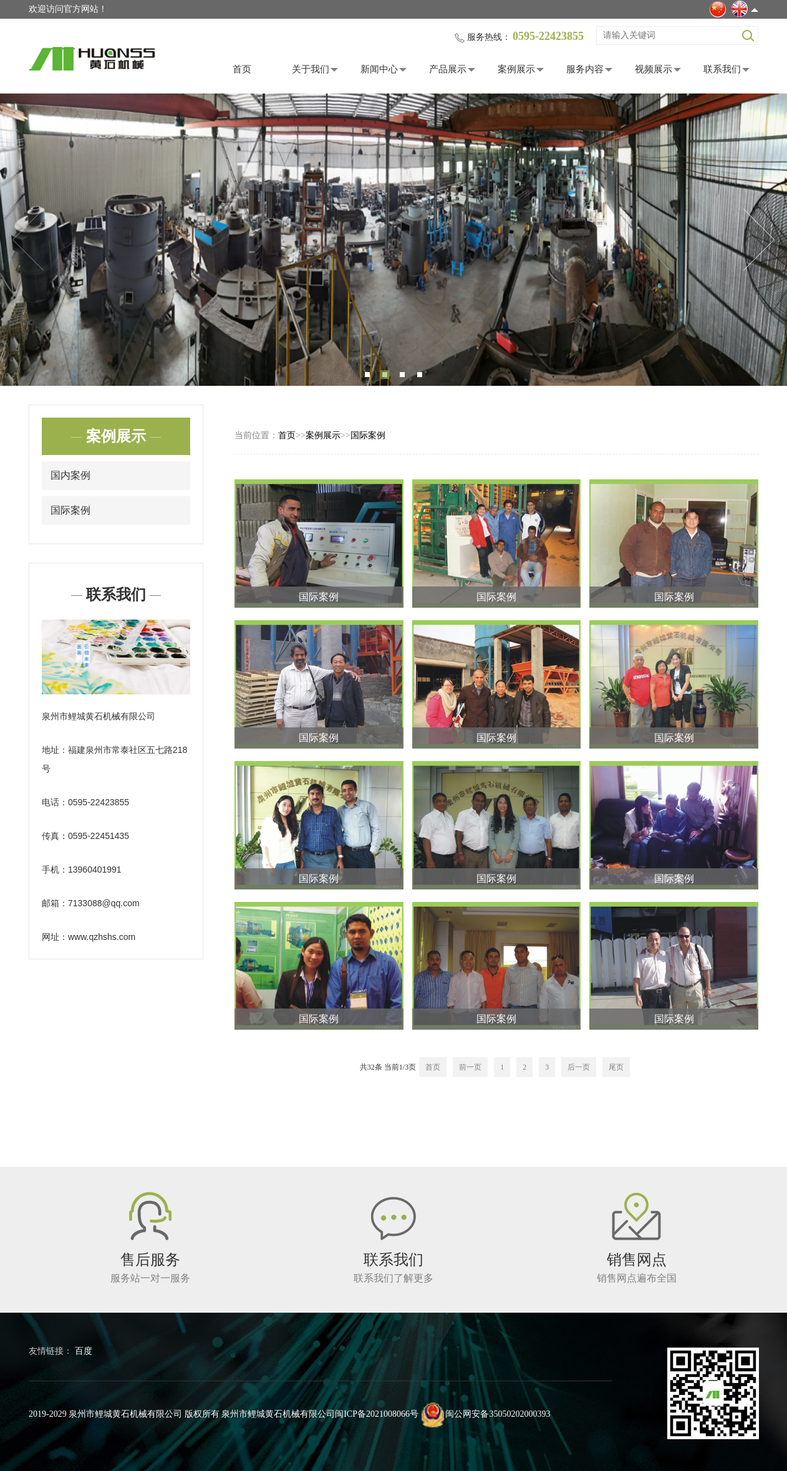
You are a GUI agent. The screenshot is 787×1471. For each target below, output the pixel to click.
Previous (28, 240)
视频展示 (653, 69)
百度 (83, 1351)
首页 (242, 69)
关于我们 (310, 69)
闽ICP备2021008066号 (376, 1414)
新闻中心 (379, 69)
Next (759, 240)
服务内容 (585, 69)
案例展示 (516, 69)
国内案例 (70, 475)
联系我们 (722, 69)
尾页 (616, 1067)
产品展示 (447, 69)
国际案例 (70, 510)
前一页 (470, 1067)
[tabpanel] (393, 239)
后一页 (578, 1067)
